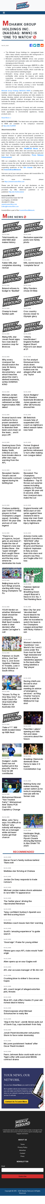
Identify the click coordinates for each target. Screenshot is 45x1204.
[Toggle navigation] (4, 12)
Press (22, 1156)
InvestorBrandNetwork (26, 210)
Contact (22, 1153)
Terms (22, 1144)
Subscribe (22, 1176)
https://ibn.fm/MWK (9, 126)
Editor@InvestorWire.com (10, 206)
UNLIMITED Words (31, 148)
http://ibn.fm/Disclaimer (16, 192)
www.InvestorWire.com (9, 204)
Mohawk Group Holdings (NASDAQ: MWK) (16, 91)
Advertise (22, 1150)
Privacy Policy (22, 1147)
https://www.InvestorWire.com (14, 181)
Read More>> (6, 118)
